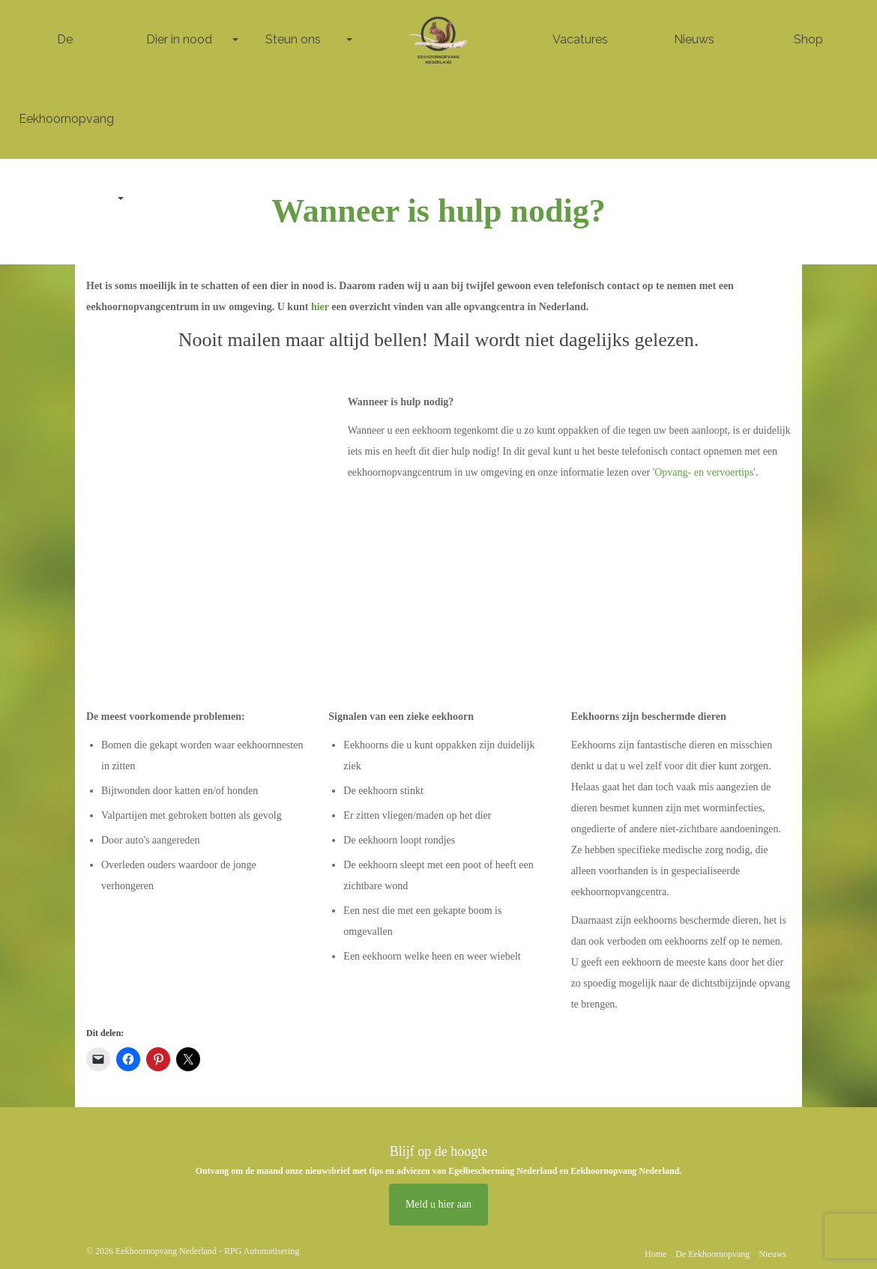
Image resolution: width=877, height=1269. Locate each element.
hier (321, 306)
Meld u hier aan (438, 1204)
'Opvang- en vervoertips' (704, 472)
